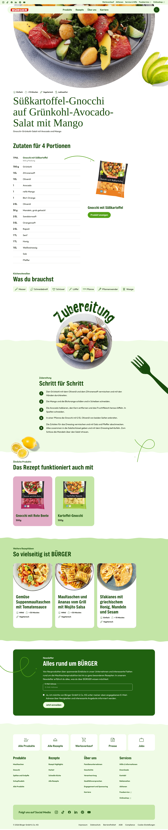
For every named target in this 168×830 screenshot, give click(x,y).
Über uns (92, 9)
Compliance (130, 825)
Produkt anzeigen (99, 215)
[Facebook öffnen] (11, 2)
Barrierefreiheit (109, 825)
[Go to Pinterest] (82, 812)
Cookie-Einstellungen (146, 825)
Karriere (104, 9)
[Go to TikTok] (63, 812)
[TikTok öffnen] (7, 2)
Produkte (67, 9)
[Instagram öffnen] (3, 2)
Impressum (83, 825)
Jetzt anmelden (53, 705)
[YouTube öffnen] (24, 2)
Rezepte (80, 9)
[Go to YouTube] (89, 812)
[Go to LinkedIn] (76, 812)
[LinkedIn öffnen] (16, 2)
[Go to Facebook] (69, 812)
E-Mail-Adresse (50, 684)
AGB (120, 825)
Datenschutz (95, 825)
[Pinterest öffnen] (20, 2)
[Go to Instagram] (56, 812)
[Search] (156, 9)
